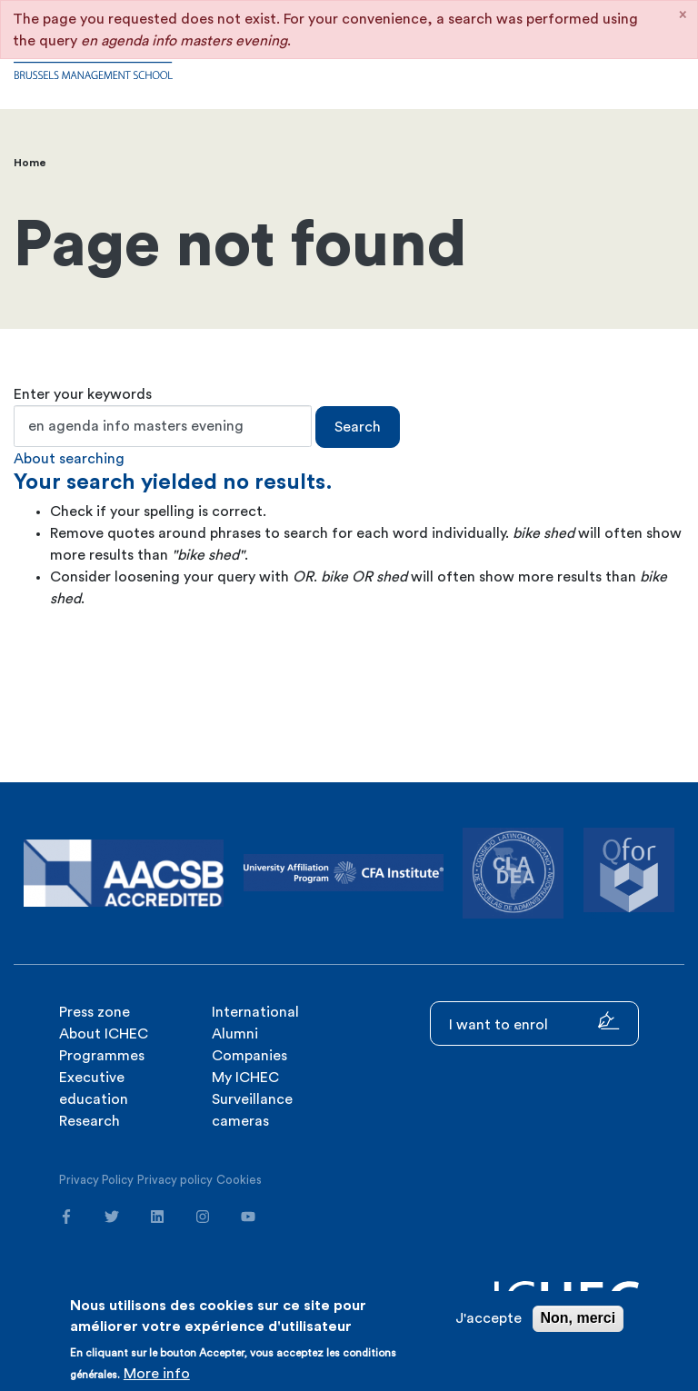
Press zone (94, 1012)
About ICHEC (103, 1034)
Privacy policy (175, 1180)
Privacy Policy (96, 1180)
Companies (249, 1055)
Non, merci (578, 1318)
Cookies (239, 1180)
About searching (69, 459)
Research (89, 1121)
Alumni (235, 1034)
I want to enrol (534, 1021)
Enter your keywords (83, 394)
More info (157, 1373)
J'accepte (488, 1318)
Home (30, 162)
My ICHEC (245, 1077)
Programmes (102, 1055)
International (255, 1012)
